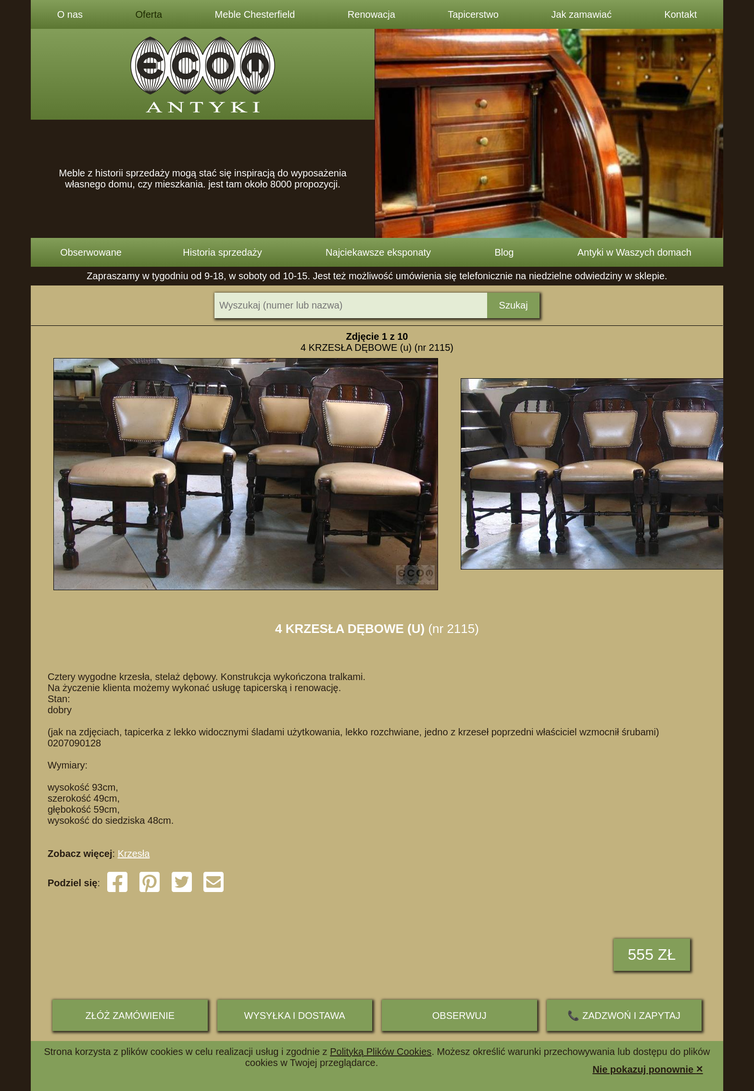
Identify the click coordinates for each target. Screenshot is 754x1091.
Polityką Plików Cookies (380, 1051)
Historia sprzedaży (222, 252)
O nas (70, 14)
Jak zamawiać (581, 14)
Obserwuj (459, 1015)
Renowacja (371, 14)
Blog (504, 252)
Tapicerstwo (473, 14)
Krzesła (134, 853)
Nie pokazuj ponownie (647, 1068)
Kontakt (680, 14)
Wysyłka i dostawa (294, 1015)
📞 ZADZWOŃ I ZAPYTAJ (623, 1015)
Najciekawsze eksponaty (378, 252)
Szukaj (513, 305)
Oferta (149, 14)
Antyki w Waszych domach (634, 252)
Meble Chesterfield (255, 14)
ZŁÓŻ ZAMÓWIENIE (130, 1015)
